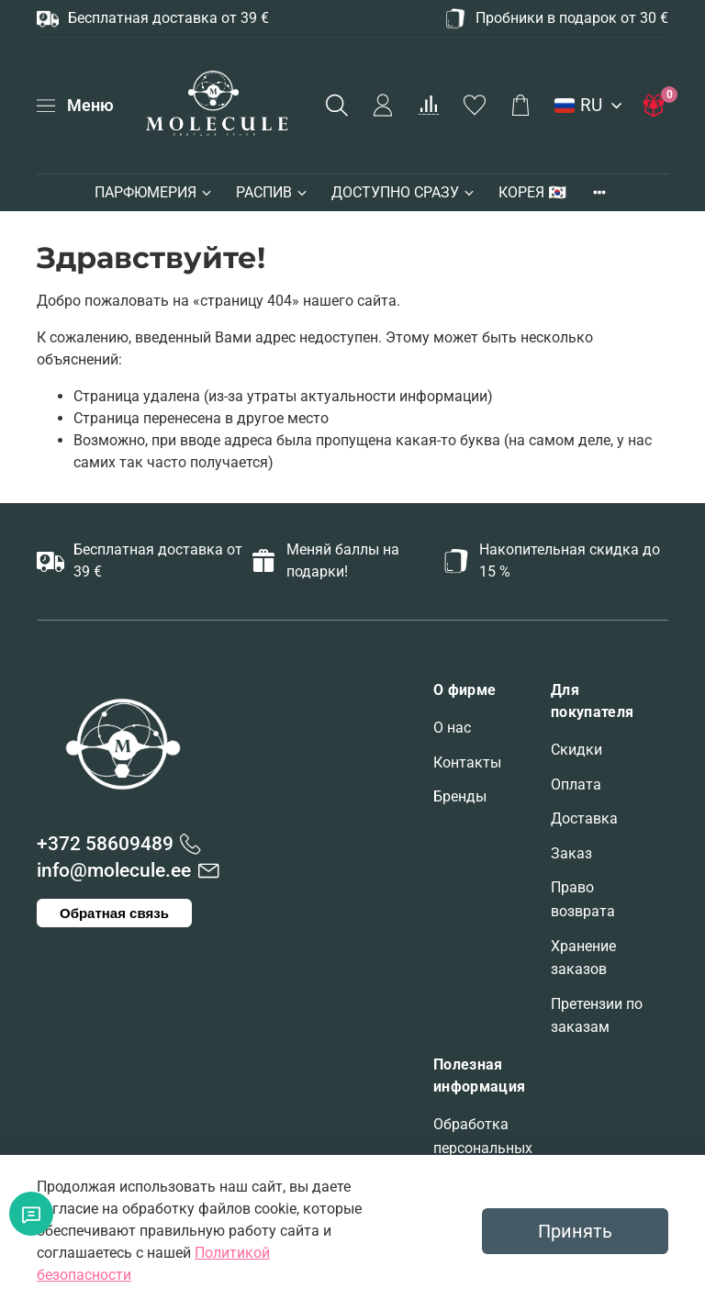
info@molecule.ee (114, 870)
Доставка (584, 818)
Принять (575, 1231)
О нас (452, 727)
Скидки (576, 749)
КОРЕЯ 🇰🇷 (532, 192)
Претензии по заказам (597, 1016)
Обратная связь (114, 913)
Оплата (576, 784)
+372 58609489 (105, 844)
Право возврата (583, 899)
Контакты (467, 762)
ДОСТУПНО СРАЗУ (403, 192)
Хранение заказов (583, 958)
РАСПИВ (272, 192)
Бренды (460, 796)
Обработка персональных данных (482, 1147)
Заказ (571, 853)
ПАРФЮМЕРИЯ (154, 192)
